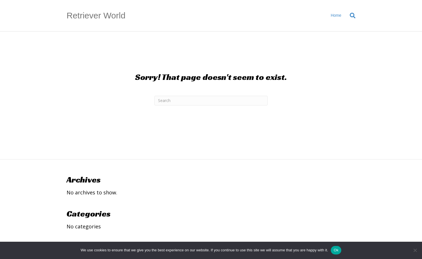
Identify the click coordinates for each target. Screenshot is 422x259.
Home (336, 15)
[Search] (350, 15)
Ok (336, 250)
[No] (415, 250)
